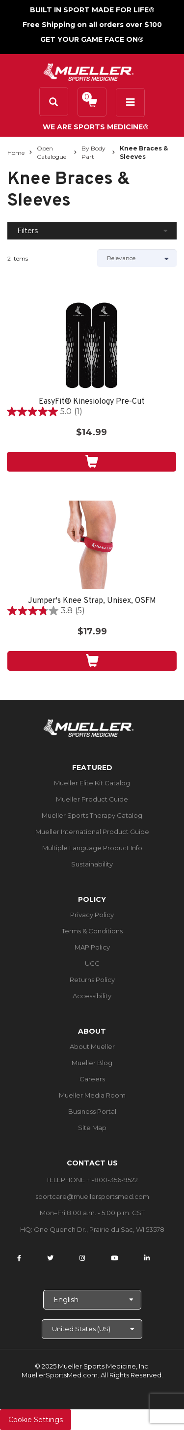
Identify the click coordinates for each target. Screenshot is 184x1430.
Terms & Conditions (92, 931)
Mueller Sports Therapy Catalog (92, 815)
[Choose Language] (92, 1300)
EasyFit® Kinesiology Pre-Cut (92, 402)
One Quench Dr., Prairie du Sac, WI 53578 (99, 1229)
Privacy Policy (92, 915)
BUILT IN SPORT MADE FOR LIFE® (92, 9)
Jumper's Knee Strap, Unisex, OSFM (92, 601)
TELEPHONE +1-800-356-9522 (92, 1180)
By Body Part (93, 152)
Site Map (92, 1128)
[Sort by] (137, 258)
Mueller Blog (92, 1063)
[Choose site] (92, 1329)
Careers (92, 1079)
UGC (92, 963)
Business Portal (92, 1111)
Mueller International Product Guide (92, 831)
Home (16, 152)
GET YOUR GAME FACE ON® (92, 39)
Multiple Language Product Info (92, 848)
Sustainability (92, 864)
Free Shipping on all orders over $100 (92, 24)
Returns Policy (92, 979)
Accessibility (92, 996)
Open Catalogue (51, 152)
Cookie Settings (35, 1419)
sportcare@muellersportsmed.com (92, 1196)
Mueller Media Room (92, 1095)
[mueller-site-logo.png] (88, 71)
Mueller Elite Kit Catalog (92, 783)
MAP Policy (92, 947)
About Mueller (92, 1046)
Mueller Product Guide (92, 799)
